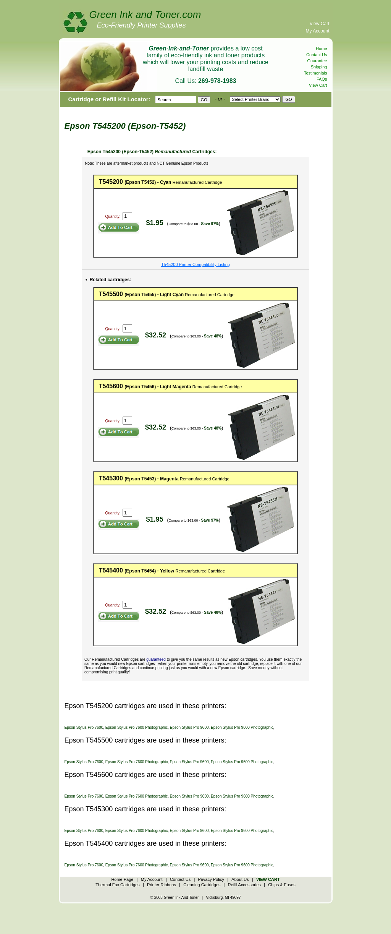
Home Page (122, 879)
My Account (317, 31)
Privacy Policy (211, 879)
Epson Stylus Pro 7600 (84, 727)
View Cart (320, 23)
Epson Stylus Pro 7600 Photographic (136, 727)
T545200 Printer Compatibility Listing (195, 264)
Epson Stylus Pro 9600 (189, 727)
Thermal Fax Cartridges (117, 884)
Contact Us (316, 54)
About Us (240, 879)
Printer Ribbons (161, 884)
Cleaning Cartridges (201, 884)
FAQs (322, 79)
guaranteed (156, 659)
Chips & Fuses (282, 884)
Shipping (319, 67)
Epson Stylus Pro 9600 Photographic (242, 727)
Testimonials (315, 73)
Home (321, 48)
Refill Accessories (244, 884)
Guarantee (317, 60)
